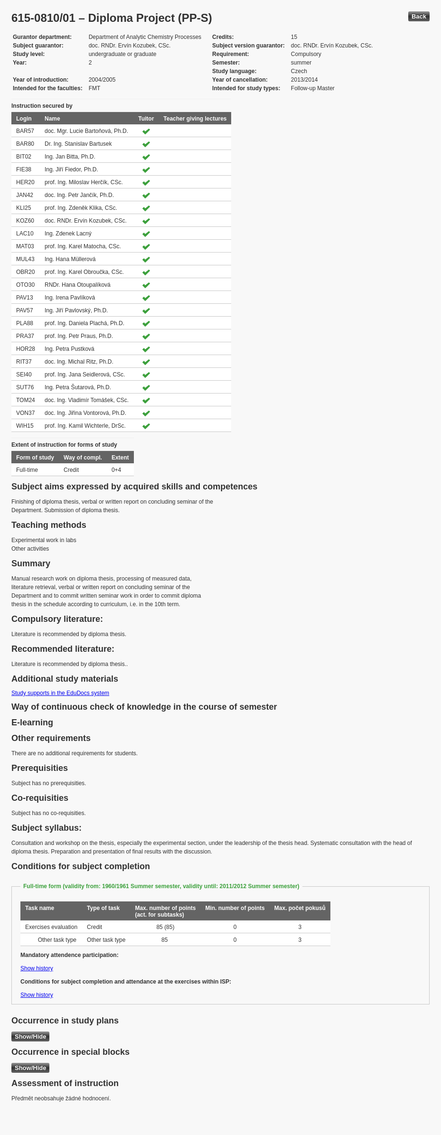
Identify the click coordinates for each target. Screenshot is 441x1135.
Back (419, 16)
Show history (36, 968)
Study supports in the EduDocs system (60, 693)
